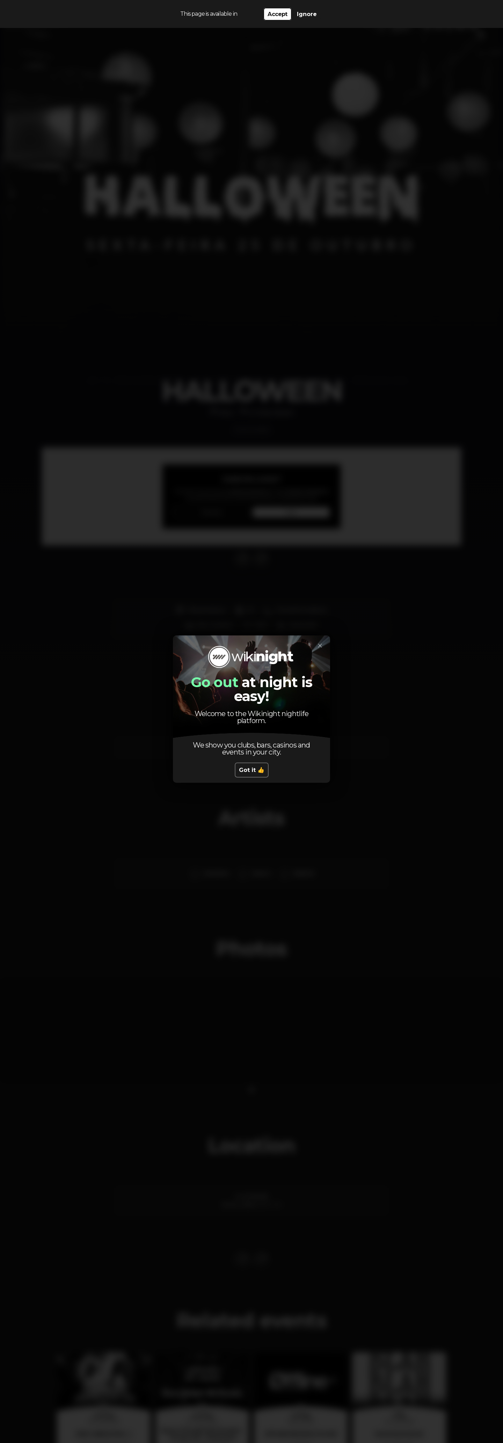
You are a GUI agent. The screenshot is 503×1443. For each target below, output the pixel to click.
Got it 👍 (251, 770)
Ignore (307, 14)
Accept (277, 14)
